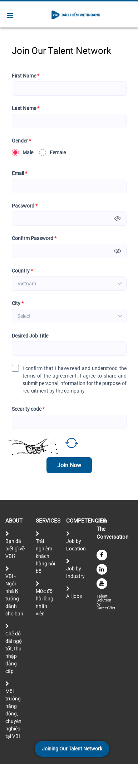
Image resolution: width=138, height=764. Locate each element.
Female (52, 152)
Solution (104, 600)
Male (22, 152)
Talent (103, 596)
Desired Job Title (30, 336)
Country (22, 271)
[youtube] (102, 583)
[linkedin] (102, 569)
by (99, 604)
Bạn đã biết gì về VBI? (15, 548)
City (18, 303)
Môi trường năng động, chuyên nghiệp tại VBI (13, 713)
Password (25, 206)
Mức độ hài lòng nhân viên (44, 602)
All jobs (74, 596)
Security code (28, 409)
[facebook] (102, 555)
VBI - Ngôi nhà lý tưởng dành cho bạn (14, 594)
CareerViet (106, 608)
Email (19, 173)
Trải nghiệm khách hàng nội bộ (45, 556)
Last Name (25, 108)
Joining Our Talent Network (72, 748)
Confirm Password (34, 238)
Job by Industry (75, 572)
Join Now (69, 465)
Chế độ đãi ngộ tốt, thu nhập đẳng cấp (13, 652)
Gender (21, 141)
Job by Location (76, 544)
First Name (25, 76)
